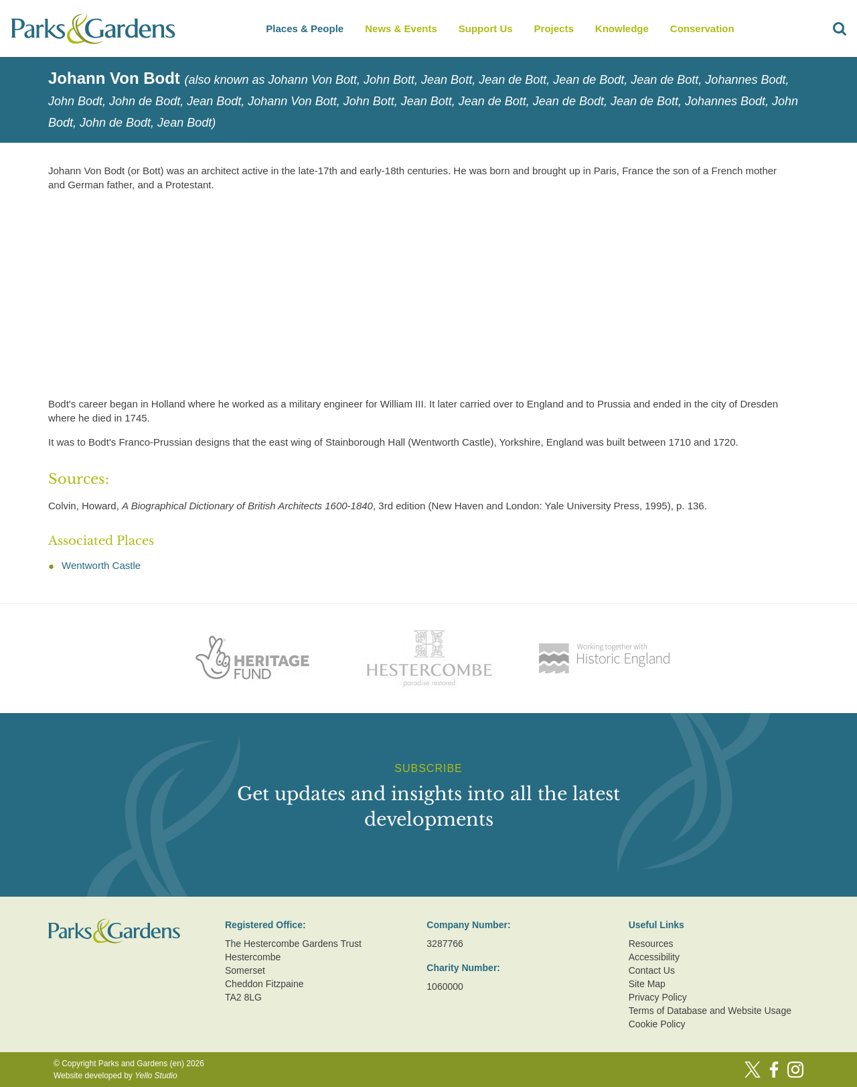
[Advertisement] (417, 297)
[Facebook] (774, 1070)
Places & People (304, 28)
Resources (651, 943)
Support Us (486, 28)
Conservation (702, 28)
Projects (554, 28)
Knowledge (622, 28)
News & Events (401, 28)
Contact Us (652, 970)
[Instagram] (795, 1070)
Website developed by (115, 1075)
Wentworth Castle (101, 565)
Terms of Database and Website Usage (710, 1010)
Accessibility (654, 957)
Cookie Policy (657, 1024)
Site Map (647, 983)
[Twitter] (753, 1070)
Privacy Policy (658, 997)
